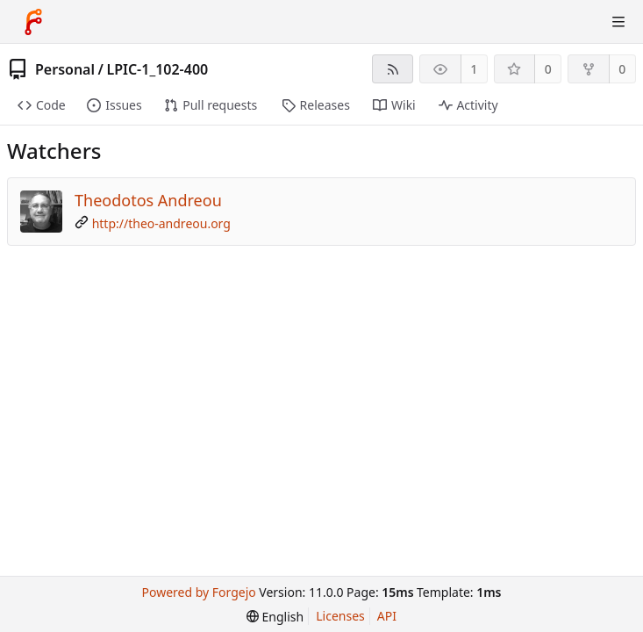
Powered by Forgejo (199, 592)
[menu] (275, 616)
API (387, 615)
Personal (65, 69)
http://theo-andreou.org (161, 223)
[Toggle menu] (618, 22)
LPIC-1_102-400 (157, 69)
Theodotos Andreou (148, 200)
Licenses (340, 615)
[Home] (33, 22)
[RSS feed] (392, 68)
